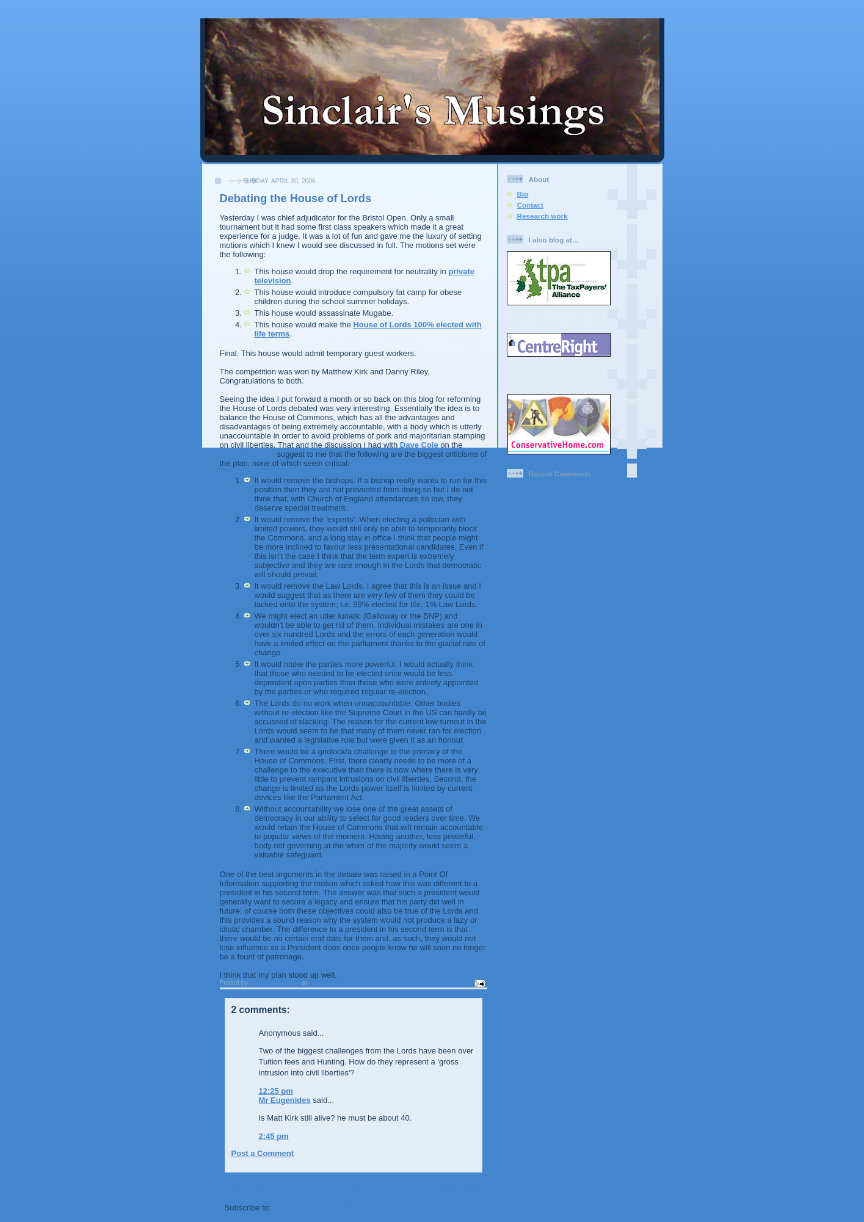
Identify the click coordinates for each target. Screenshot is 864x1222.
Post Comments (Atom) (317, 1207)
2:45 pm (274, 1136)
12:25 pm (276, 1091)
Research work (542, 216)
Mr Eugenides (285, 1100)
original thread (248, 454)
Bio (523, 194)
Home (355, 1185)
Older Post (462, 1185)
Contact (530, 205)
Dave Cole (420, 444)
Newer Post (246, 1185)
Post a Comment (262, 1153)
